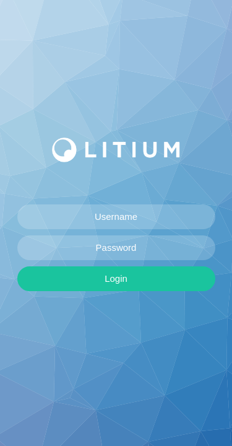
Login (116, 278)
